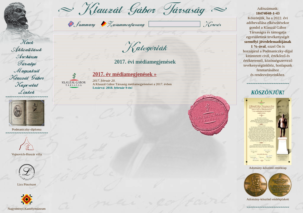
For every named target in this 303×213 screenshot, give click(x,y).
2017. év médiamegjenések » (125, 74)
